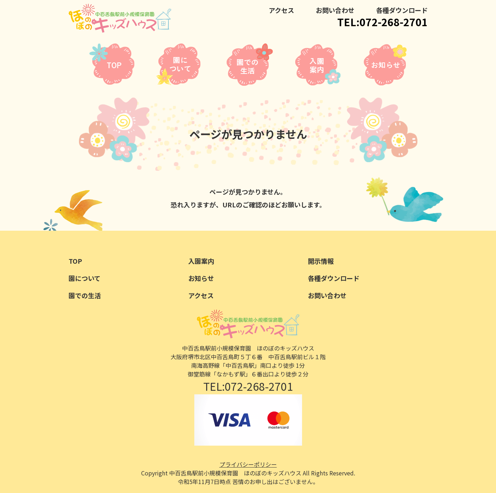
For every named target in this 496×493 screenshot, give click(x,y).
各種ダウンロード (402, 10)
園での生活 (85, 295)
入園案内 (201, 261)
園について (85, 278)
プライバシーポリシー (248, 464)
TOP (75, 261)
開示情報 (321, 261)
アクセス (281, 10)
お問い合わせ (335, 10)
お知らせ (201, 278)
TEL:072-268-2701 (382, 22)
